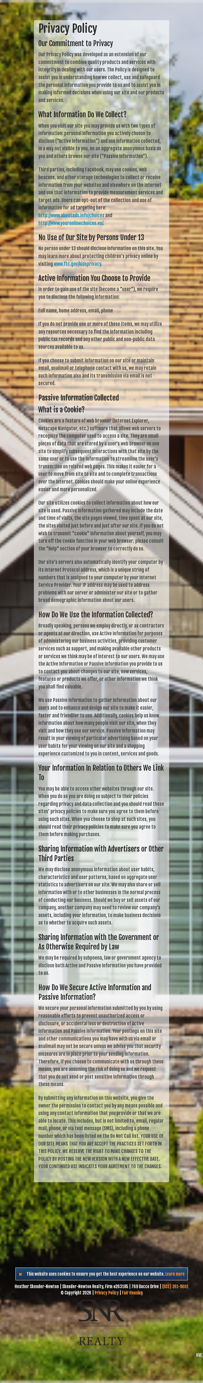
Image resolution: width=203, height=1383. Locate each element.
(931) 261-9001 (175, 1286)
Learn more (175, 1273)
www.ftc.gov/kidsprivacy (77, 264)
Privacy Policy (107, 1292)
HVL (199, 1355)
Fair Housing (132, 1292)
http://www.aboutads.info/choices (71, 215)
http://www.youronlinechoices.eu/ (70, 223)
